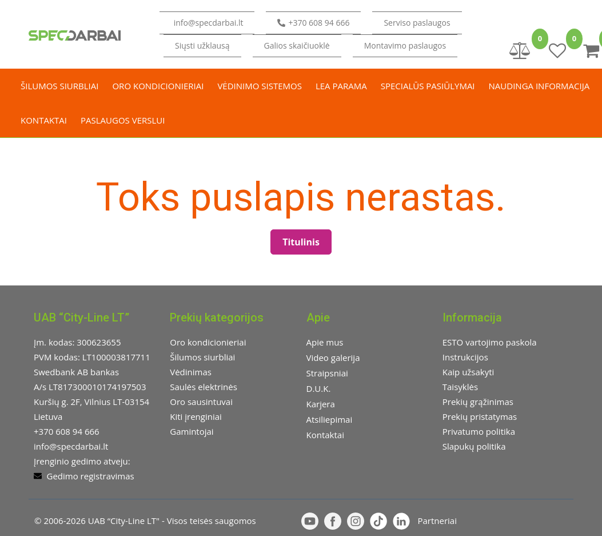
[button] (202, 45)
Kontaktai (44, 120)
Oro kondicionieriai (158, 86)
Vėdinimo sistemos (259, 86)
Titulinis (301, 242)
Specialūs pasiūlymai (428, 86)
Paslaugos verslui (123, 120)
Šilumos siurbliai (59, 86)
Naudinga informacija (539, 86)
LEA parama (341, 86)
